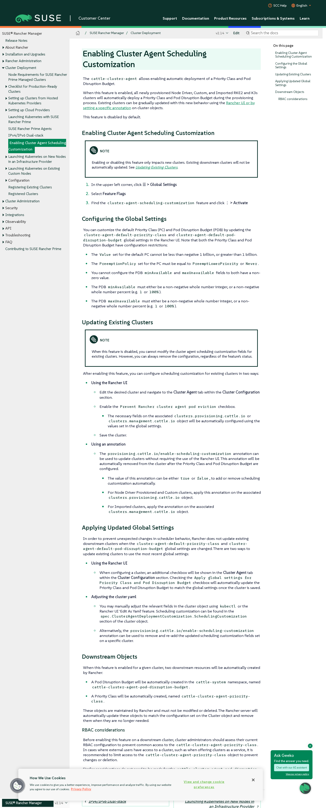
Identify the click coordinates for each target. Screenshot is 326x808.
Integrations (14, 215)
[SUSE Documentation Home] (78, 33)
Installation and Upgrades (25, 54)
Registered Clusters (23, 194)
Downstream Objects (289, 92)
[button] (17, 785)
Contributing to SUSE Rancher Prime (33, 249)
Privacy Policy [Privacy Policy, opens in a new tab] (81, 789)
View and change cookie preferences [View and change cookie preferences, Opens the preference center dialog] (204, 784)
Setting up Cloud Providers (29, 110)
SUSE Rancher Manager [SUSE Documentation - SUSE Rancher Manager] (107, 33)
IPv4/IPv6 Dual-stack (25, 135)
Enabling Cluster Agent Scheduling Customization (37, 146)
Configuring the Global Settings (291, 65)
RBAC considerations (292, 99)
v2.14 (220, 33)
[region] (140, 785)
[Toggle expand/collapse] (3, 47)
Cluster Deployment (20, 68)
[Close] (253, 780)
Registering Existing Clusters (30, 187)
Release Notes (16, 41)
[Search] (284, 33)
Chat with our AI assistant (291, 767)
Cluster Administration (22, 201)
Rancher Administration (23, 61)
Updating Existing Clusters (293, 74)
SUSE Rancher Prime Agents (30, 129)
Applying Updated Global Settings (292, 83)
